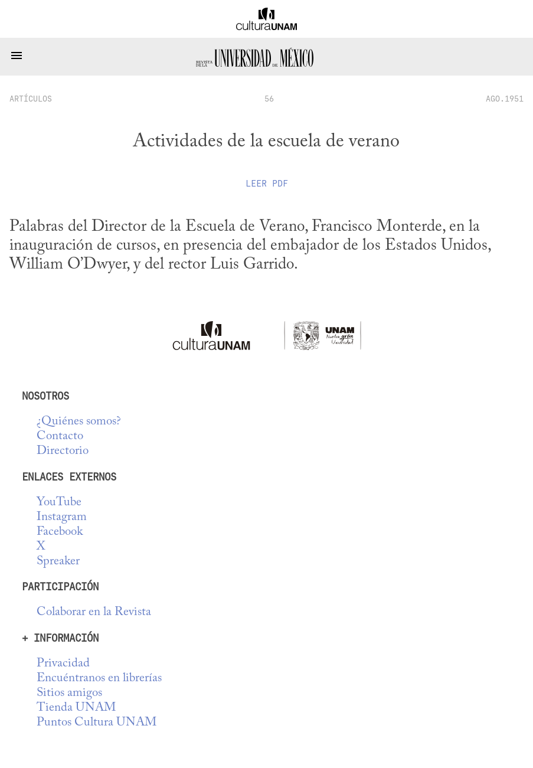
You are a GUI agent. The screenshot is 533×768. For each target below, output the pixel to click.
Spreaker (58, 561)
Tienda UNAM (76, 708)
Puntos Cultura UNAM (96, 723)
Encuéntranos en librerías (99, 678)
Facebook (60, 532)
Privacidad (63, 664)
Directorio (63, 451)
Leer (267, 183)
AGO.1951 (505, 98)
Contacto (60, 436)
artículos (30, 98)
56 (269, 98)
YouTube (59, 502)
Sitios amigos (69, 693)
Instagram (62, 517)
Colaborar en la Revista (94, 612)
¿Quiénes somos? (79, 422)
